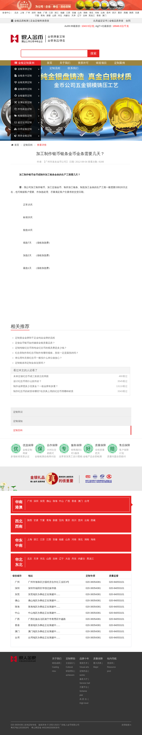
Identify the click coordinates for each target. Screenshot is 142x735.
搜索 (93, 53)
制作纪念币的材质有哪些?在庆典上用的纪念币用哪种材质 (43, 391)
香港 (99, 15)
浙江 (57, 13)
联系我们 (73, 68)
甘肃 (137, 13)
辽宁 (79, 15)
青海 (43, 15)
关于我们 (65, 62)
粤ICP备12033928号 (20, 727)
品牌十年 (84, 658)
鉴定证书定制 (23, 122)
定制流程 (55, 68)
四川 (114, 13)
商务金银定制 (23, 135)
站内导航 (112, 658)
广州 (28, 13)
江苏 (51, 13)
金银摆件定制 (23, 89)
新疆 (49, 15)
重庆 (120, 13)
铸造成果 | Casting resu (56, 667)
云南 (103, 13)
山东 (80, 13)
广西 (45, 13)
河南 (97, 13)
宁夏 (37, 15)
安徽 (74, 13)
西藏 (126, 13)
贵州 (108, 13)
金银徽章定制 (23, 95)
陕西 (131, 13)
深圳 (34, 13)
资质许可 (83, 62)
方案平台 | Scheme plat (84, 691)
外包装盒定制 (23, 109)
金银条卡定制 (23, 75)
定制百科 (28, 145)
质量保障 (98, 658)
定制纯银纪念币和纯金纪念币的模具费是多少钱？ (41, 347)
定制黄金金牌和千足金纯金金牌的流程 (35, 337)
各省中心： (7, 13)
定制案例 (119, 62)
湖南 (85, 13)
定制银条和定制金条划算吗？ (30, 362)
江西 (68, 13)
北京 (16, 13)
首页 (49, 62)
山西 (54, 15)
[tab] (71, 505)
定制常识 (18, 412)
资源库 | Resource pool (111, 667)
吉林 (85, 15)
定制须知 (18, 421)
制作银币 (28, 174)
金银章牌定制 (23, 69)
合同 (128, 20)
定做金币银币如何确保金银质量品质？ (35, 342)
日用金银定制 (23, 129)
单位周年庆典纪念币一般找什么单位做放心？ (38, 357)
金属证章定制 (23, 102)
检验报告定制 (23, 115)
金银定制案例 (24, 62)
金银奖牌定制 (23, 82)
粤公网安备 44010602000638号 (45, 727)
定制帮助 (70, 658)
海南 (39, 13)
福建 (62, 13)
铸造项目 (101, 62)
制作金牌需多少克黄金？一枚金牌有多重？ (35, 386)
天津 (74, 15)
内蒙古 (67, 15)
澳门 (104, 15)
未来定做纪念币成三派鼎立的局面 (31, 376)
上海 (22, 13)
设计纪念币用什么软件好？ (27, 381)
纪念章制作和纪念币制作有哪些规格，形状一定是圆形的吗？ (46, 352)
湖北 (91, 13)
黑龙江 (92, 15)
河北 (60, 15)
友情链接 (126, 725)
